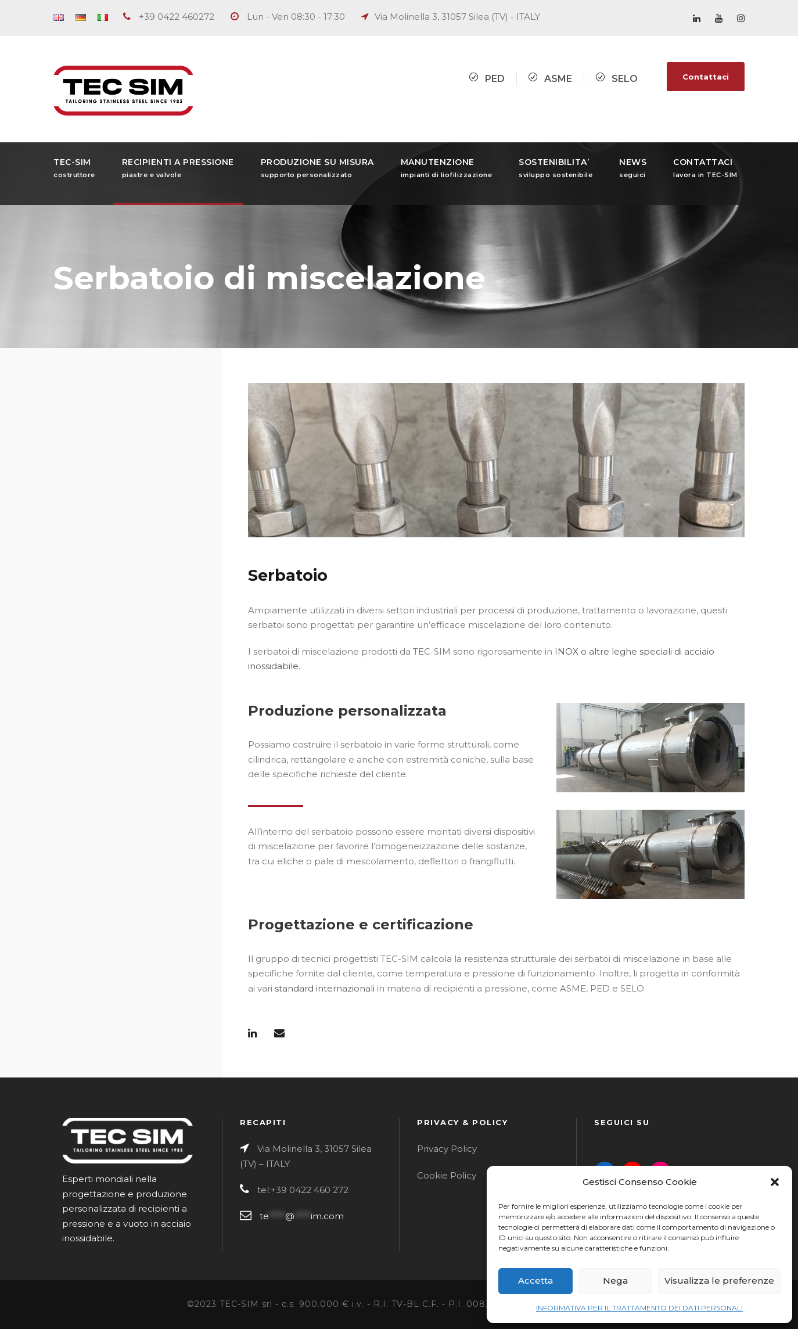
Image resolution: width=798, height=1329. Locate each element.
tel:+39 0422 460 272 (302, 1189)
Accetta (535, 1280)
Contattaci (705, 76)
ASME (558, 78)
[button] (775, 1182)
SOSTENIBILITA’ (555, 168)
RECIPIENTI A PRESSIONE (178, 168)
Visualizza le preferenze (719, 1280)
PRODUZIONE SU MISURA (317, 168)
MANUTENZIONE (447, 168)
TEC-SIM (74, 168)
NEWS (632, 168)
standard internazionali (325, 988)
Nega (615, 1280)
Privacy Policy (447, 1148)
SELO (625, 78)
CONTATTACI (705, 168)
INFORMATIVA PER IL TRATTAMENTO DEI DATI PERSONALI (639, 1307)
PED (495, 78)
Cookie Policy (446, 1175)
